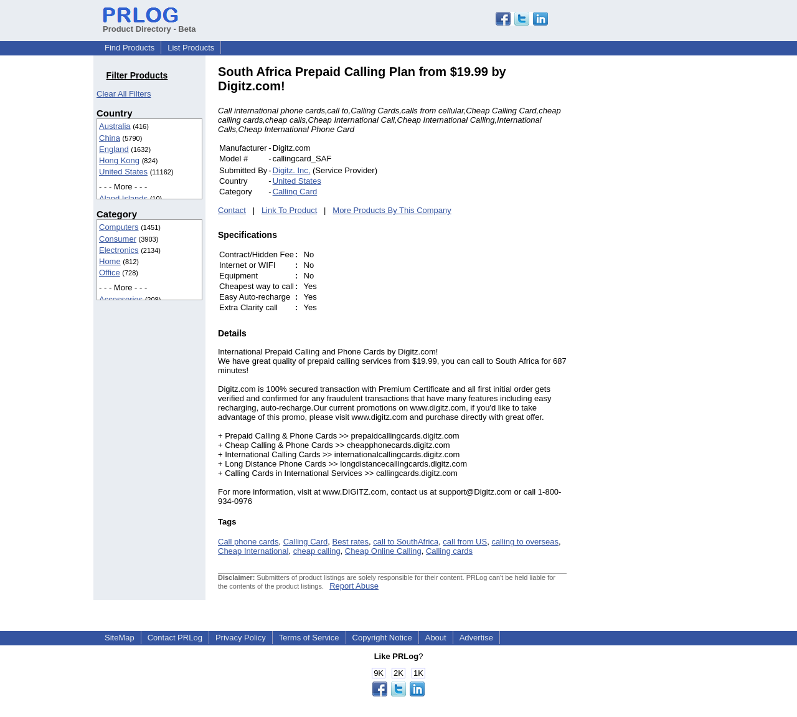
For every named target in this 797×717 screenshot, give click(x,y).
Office (109, 272)
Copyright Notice (382, 637)
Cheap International (253, 551)
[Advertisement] (650, 252)
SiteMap (119, 637)
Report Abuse (354, 586)
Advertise (476, 637)
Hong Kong (119, 160)
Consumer (117, 239)
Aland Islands (123, 198)
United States (123, 171)
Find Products (129, 47)
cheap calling (317, 551)
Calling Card (295, 191)
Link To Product (289, 210)
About (435, 637)
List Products (190, 47)
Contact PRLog (175, 637)
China (109, 138)
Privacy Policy (240, 637)
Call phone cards (248, 541)
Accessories (121, 299)
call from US (465, 541)
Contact (232, 210)
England (114, 149)
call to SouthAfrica (405, 541)
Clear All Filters (124, 93)
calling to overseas (525, 541)
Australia (115, 126)
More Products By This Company (391, 210)
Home (110, 261)
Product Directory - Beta (149, 24)
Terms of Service (309, 637)
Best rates (350, 541)
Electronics (119, 250)
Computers (119, 227)
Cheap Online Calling (383, 551)
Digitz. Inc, (292, 170)
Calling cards (449, 551)
